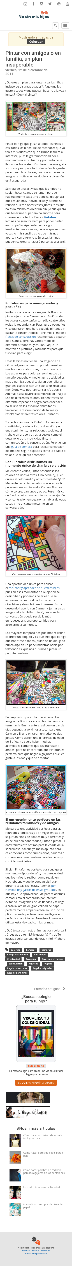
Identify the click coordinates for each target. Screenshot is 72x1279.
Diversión (30, 959)
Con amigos (40, 954)
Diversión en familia (52, 959)
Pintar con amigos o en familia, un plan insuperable (33, 59)
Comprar (30, 950)
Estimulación (15, 963)
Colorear (15, 950)
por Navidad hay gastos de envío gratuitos (30, 888)
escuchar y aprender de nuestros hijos (34, 588)
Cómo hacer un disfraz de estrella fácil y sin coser (43, 1137)
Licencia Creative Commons (36, 1250)
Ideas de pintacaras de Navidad (41, 1187)
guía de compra (21, 447)
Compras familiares (18, 954)
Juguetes (33, 963)
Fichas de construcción (20, 337)
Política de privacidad (36, 1253)
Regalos (48, 963)
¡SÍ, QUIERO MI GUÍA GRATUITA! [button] (36, 1082)
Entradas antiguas (49, 989)
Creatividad (13, 959)
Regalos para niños (17, 972)
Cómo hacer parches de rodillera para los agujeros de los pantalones (44, 1171)
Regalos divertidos (17, 968)
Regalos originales (42, 968)
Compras (46, 950)
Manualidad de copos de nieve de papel (42, 1206)
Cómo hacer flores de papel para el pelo (43, 1154)
